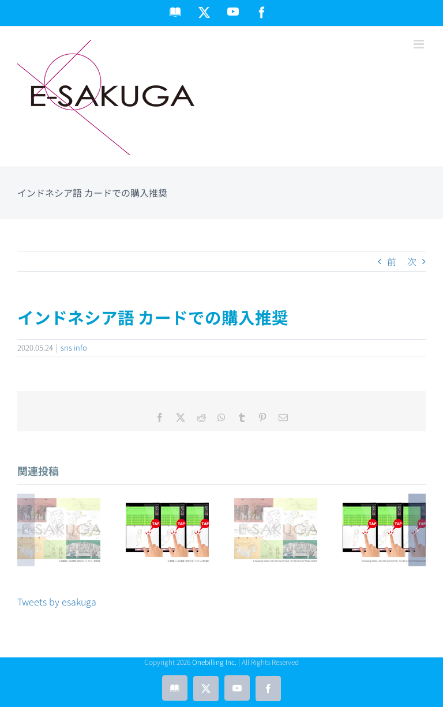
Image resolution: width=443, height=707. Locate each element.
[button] (26, 529)
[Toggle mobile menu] (420, 44)
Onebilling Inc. (214, 662)
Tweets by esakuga (56, 601)
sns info (74, 347)
